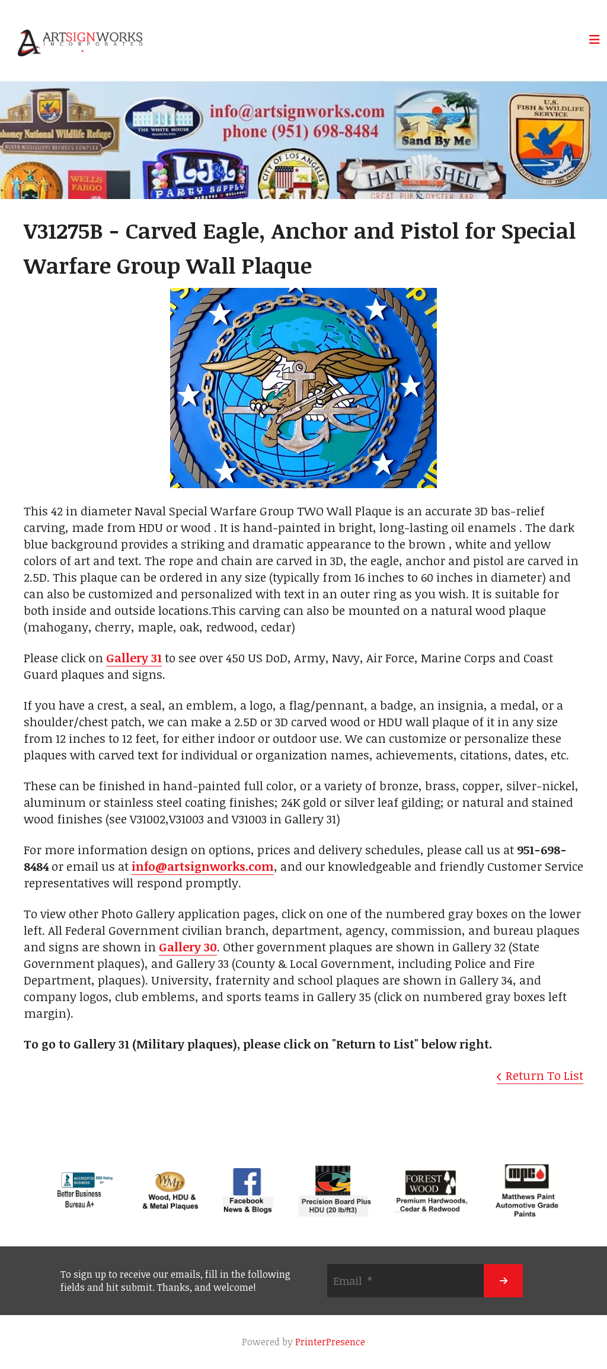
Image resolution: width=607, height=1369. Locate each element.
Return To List (544, 1075)
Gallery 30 (188, 946)
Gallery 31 (134, 657)
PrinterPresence (330, 1341)
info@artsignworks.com (203, 866)
